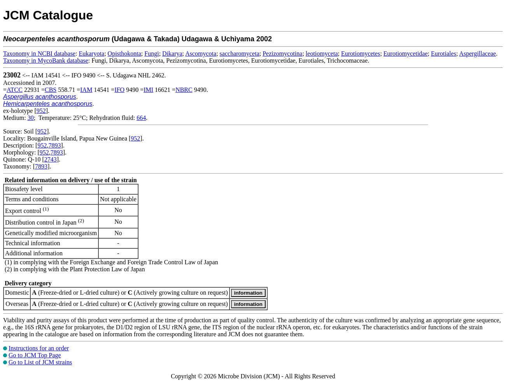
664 (141, 117)
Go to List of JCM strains (40, 362)
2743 (50, 159)
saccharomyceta (239, 53)
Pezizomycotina (282, 53)
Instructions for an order (39, 348)
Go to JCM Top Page (35, 355)
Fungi (151, 53)
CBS (50, 89)
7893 (54, 145)
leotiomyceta (322, 53)
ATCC (15, 89)
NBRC (184, 89)
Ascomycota (200, 53)
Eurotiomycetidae (405, 53)
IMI (148, 89)
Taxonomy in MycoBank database (45, 60)
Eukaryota (91, 53)
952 (41, 110)
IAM (86, 89)
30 (31, 117)
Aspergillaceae (477, 53)
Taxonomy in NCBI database (39, 53)
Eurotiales (443, 53)
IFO (119, 89)
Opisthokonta (124, 53)
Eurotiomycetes (360, 53)
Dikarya (172, 53)
